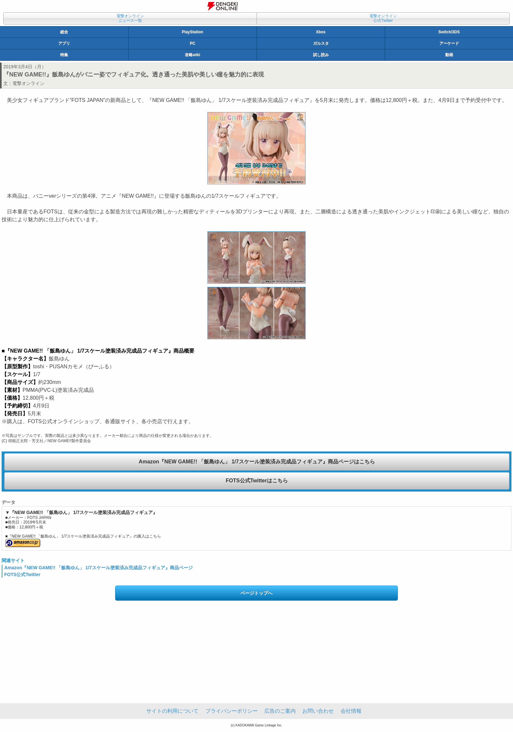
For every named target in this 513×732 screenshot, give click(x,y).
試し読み (321, 55)
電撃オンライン (28, 83)
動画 (449, 55)
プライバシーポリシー (231, 711)
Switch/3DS (449, 32)
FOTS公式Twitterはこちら (257, 480)
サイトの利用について (172, 711)
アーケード (449, 43)
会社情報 (351, 711)
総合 (64, 32)
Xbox (321, 32)
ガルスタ (321, 43)
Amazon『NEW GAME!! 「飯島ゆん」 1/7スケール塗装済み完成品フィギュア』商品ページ (98, 567)
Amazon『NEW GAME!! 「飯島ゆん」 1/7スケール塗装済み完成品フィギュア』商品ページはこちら (257, 461)
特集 (64, 55)
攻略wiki (192, 55)
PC (192, 43)
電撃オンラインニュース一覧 (130, 18)
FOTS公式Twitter (22, 574)
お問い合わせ (318, 711)
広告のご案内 (280, 711)
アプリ (64, 43)
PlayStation (192, 32)
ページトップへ (256, 593)
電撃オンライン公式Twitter (383, 18)
